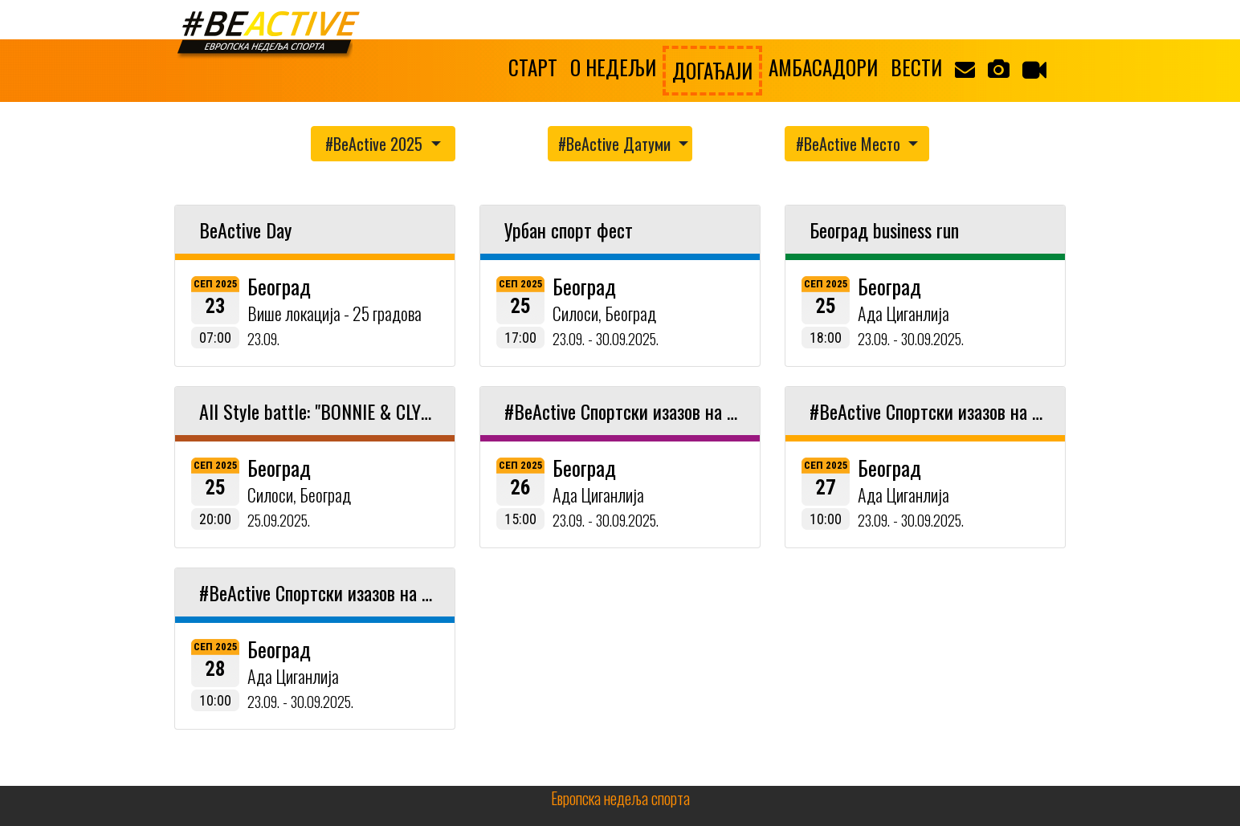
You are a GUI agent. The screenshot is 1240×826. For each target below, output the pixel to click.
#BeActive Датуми (616, 144)
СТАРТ (532, 67)
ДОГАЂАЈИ (712, 70)
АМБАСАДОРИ (823, 67)
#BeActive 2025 (375, 144)
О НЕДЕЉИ (613, 67)
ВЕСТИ (916, 67)
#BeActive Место (850, 144)
